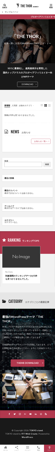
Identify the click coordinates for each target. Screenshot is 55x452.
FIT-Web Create (30, 434)
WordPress (27, 437)
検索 (6, 161)
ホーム (5, 448)
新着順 (7, 105)
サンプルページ (11, 12)
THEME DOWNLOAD (28, 363)
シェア (16, 448)
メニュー (27, 448)
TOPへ (49, 448)
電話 (38, 448)
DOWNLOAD (27, 84)
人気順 (14, 105)
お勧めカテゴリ (25, 105)
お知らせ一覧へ (41, 141)
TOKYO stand (36, 430)
